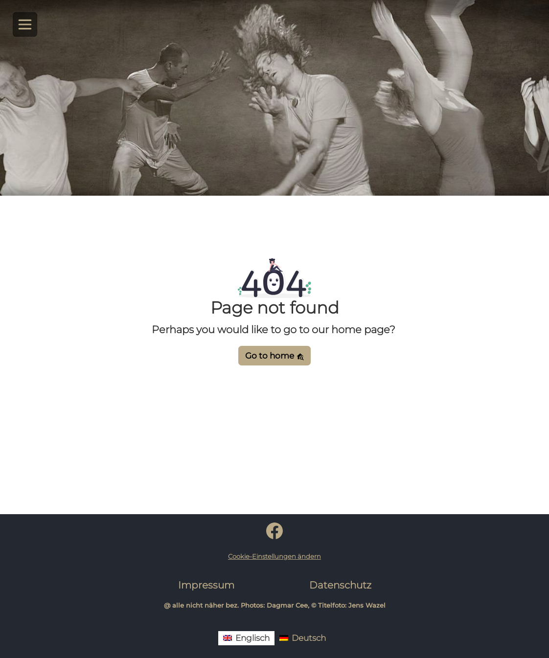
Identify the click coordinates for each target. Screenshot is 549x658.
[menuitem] (246, 638)
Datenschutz (340, 585)
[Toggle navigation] (25, 24)
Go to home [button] (274, 356)
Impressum (206, 585)
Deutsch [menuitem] (309, 638)
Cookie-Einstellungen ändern (274, 556)
